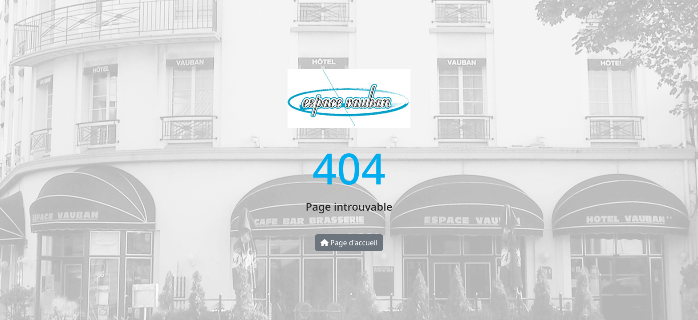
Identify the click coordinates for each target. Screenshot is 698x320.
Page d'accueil (349, 243)
